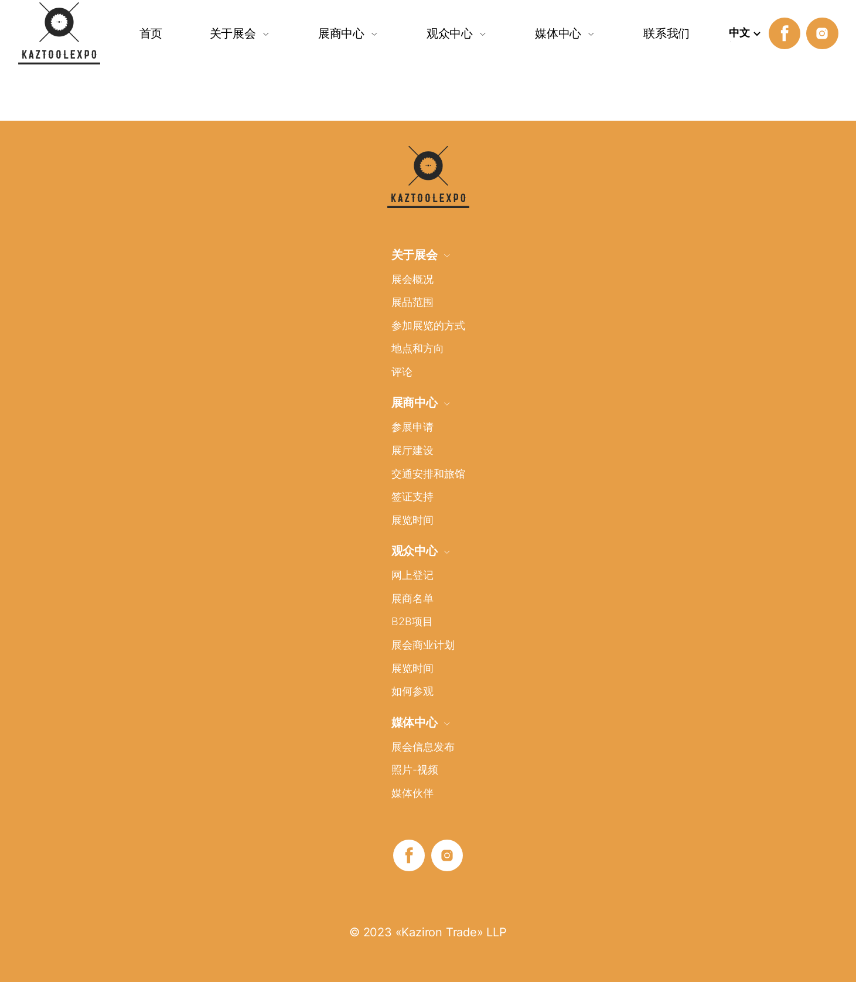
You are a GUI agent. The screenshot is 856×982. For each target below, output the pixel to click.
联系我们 (666, 33)
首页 (151, 33)
